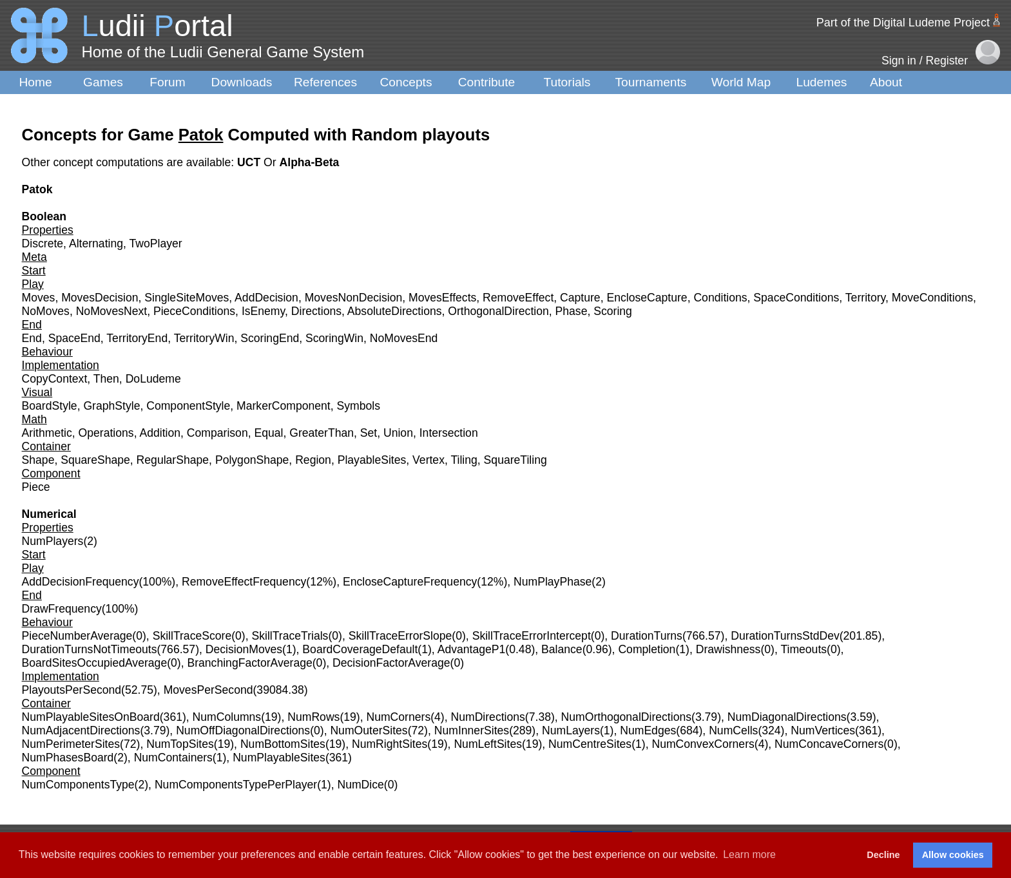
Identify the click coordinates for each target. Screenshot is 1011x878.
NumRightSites (389, 744)
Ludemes (821, 82)
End (32, 338)
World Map (741, 82)
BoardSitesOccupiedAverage (95, 662)
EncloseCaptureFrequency (410, 581)
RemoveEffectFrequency (244, 581)
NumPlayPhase (553, 581)
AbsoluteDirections (394, 311)
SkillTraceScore (192, 635)
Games (103, 82)
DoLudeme (153, 378)
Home (35, 82)
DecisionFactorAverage (391, 662)
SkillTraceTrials (289, 635)
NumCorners (398, 717)
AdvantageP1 (472, 649)
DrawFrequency (62, 608)
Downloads (242, 82)
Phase (571, 311)
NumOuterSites (368, 730)
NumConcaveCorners (829, 744)
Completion (646, 649)
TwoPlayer (156, 243)
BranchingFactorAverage (249, 662)
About (886, 82)
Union (398, 432)
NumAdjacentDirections (81, 730)
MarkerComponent (283, 405)
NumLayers (571, 730)
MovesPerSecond (208, 689)
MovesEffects (442, 297)
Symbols (358, 405)
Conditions (720, 297)
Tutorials (567, 82)
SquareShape (95, 459)
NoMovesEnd (404, 338)
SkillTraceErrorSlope (400, 635)
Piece (36, 487)
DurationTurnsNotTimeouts (89, 649)
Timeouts (803, 649)
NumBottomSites (282, 744)
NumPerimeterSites (71, 744)
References (325, 82)
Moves (38, 297)
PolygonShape (252, 459)
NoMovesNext (112, 311)
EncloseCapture (646, 297)
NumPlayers (53, 541)
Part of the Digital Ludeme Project (903, 22)
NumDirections (487, 717)
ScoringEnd (269, 338)
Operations (106, 432)
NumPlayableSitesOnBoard (91, 717)
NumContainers (173, 757)
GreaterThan (321, 432)
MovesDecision (99, 297)
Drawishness (728, 649)
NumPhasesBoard (68, 757)
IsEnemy (263, 311)
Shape (38, 459)
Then (106, 378)
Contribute (486, 82)
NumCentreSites (589, 744)
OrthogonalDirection (498, 311)
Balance (562, 649)
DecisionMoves (244, 649)
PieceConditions (194, 311)
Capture (580, 297)
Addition (159, 432)
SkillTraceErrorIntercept (531, 635)
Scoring (612, 311)
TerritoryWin (204, 338)
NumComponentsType (78, 784)
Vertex (428, 459)
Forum (167, 82)
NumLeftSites (488, 744)
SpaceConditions (796, 297)
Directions (316, 311)
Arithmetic (47, 432)
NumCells (733, 730)
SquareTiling (515, 459)
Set (368, 432)
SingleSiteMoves (186, 297)
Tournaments (651, 82)
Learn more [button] (749, 854)
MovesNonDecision (354, 297)
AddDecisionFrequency (80, 581)
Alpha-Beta (310, 162)
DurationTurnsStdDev (785, 635)
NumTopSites (180, 744)
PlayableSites (372, 459)
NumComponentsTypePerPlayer (236, 784)
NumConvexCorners (702, 744)
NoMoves (46, 311)
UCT (250, 162)
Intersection (448, 432)
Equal (268, 432)
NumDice (360, 784)
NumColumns (227, 717)
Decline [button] (883, 855)
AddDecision (266, 297)
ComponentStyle (188, 405)
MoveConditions (932, 297)
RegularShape (173, 459)
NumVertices (823, 730)
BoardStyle (49, 405)
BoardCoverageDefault (360, 649)
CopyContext (55, 378)
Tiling (463, 459)
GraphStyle (111, 405)
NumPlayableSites (279, 757)
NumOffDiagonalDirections (243, 730)
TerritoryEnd (137, 338)
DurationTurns (646, 635)
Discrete (43, 243)
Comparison (217, 432)
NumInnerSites (471, 730)
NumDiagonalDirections (787, 717)
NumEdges (648, 730)
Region (313, 459)
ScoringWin (334, 338)
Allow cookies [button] (953, 855)
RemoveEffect (518, 297)
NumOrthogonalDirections (626, 717)
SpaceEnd (74, 338)
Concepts (406, 82)
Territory (865, 297)
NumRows (313, 717)
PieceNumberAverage (77, 635)
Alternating (96, 243)
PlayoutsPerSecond (72, 689)
